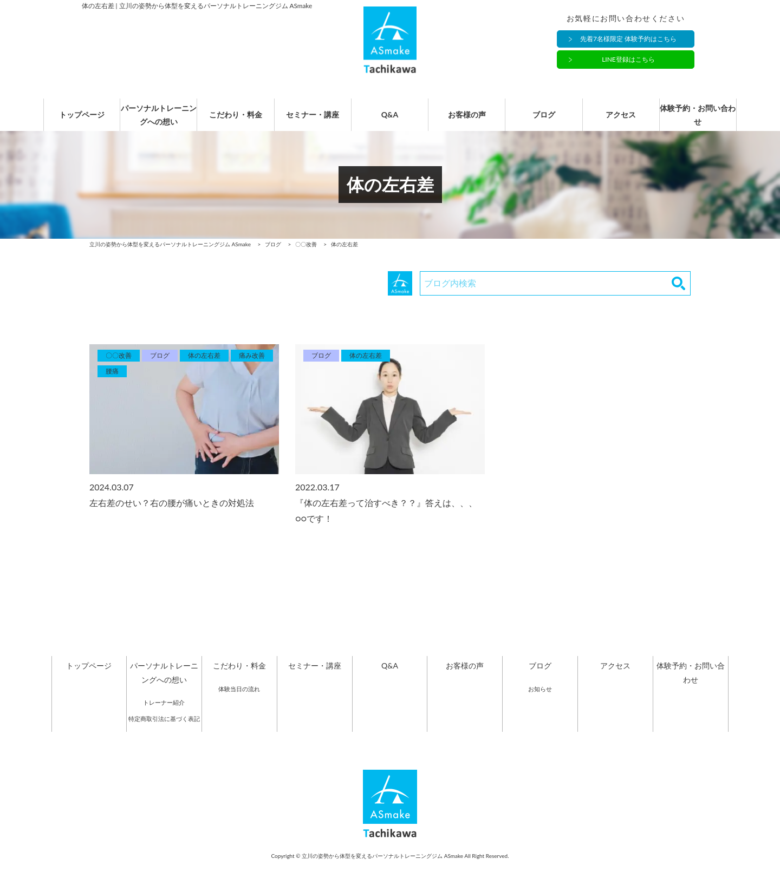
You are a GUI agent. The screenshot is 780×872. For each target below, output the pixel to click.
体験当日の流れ (239, 699)
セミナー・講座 (312, 120)
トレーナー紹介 (164, 713)
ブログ (543, 120)
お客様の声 (467, 120)
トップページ (82, 120)
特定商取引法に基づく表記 (164, 729)
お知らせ (540, 699)
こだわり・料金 (235, 120)
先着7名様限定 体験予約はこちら (628, 39)
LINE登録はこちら (628, 60)
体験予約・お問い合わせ (698, 120)
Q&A (390, 120)
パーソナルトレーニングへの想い (159, 120)
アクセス (621, 120)
